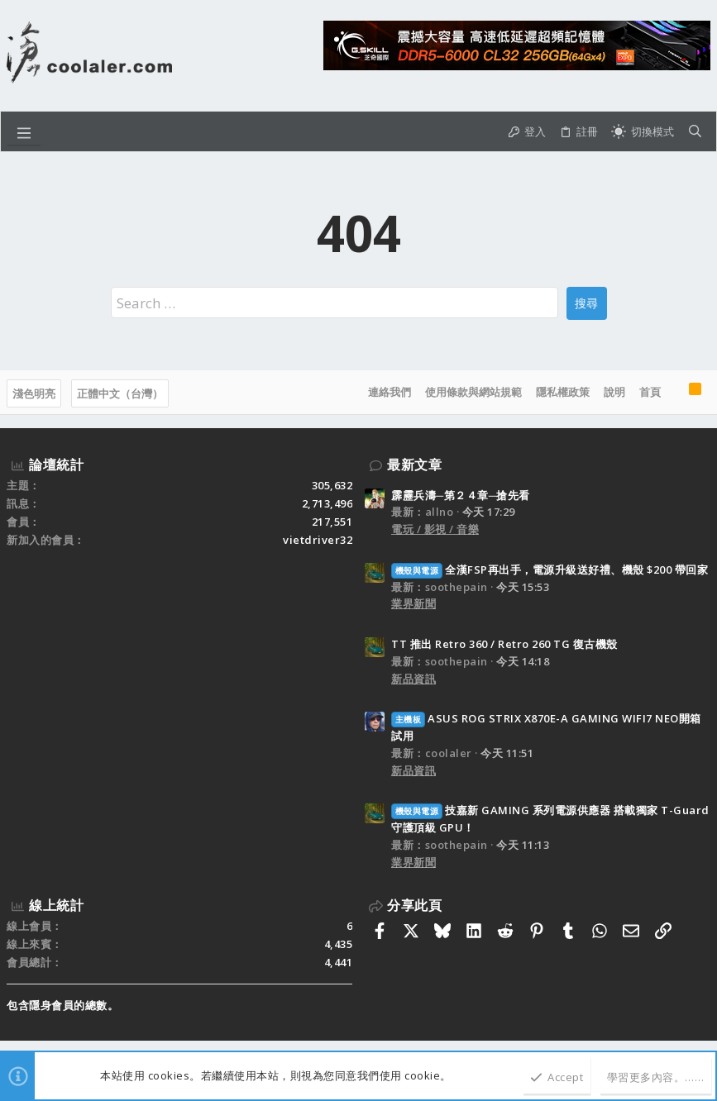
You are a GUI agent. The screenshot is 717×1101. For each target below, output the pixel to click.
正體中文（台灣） (120, 393)
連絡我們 (389, 391)
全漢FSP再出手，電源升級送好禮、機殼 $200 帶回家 (549, 569)
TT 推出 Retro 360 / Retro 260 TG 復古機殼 (504, 643)
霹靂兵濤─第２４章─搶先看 (460, 495)
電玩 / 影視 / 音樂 (435, 529)
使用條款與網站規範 (473, 391)
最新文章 (414, 464)
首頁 (650, 391)
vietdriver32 (317, 539)
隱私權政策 (563, 391)
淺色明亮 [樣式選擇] (33, 393)
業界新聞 (413, 603)
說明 (614, 391)
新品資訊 (413, 678)
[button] (24, 131)
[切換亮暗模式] (643, 131)
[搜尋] (695, 131)
